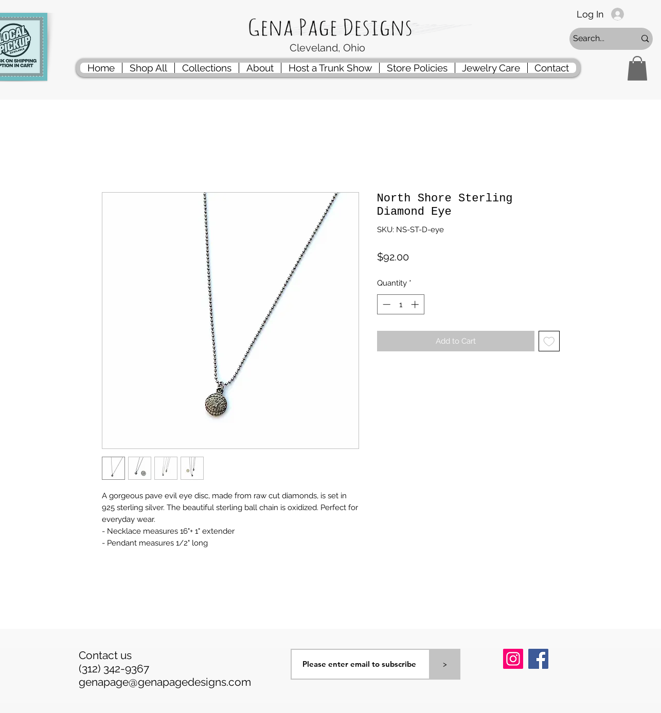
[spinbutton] (400, 304)
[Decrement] (385, 304)
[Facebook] (538, 659)
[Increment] (416, 304)
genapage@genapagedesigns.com (165, 682)
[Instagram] (513, 659)
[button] (637, 68)
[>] (445, 664)
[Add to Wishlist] (549, 341)
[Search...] (596, 39)
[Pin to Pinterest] (516, 686)
